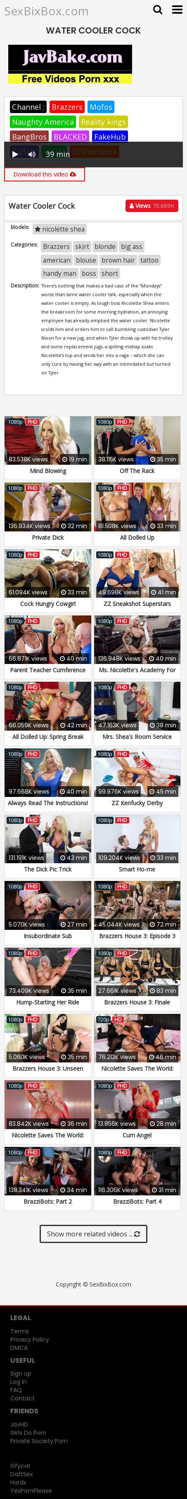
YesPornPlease (31, 1491)
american (57, 260)
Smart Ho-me (137, 869)
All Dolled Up (137, 537)
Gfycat (20, 1466)
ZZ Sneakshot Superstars (137, 604)
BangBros (29, 137)
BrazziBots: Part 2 (48, 1201)
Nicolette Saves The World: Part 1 (137, 1073)
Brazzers (67, 107)
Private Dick (48, 537)
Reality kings (103, 122)
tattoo (149, 260)
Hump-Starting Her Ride (47, 1002)
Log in (18, 1382)
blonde (105, 246)
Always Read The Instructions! (48, 803)
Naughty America (43, 122)
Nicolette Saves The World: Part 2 (48, 1139)
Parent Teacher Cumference (47, 670)
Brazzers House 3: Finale (137, 1002)
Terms (19, 1331)
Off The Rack (137, 471)
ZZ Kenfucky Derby (137, 803)
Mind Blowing (48, 471)
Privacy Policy (29, 1339)
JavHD (19, 1424)
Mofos (101, 107)
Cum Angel (137, 1135)
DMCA (19, 1348)
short (110, 273)
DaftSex (21, 1474)
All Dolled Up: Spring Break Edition (47, 741)
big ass (131, 246)
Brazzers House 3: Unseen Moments (47, 1073)
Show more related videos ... (93, 1233)
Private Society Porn (39, 1441)
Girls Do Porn (28, 1433)
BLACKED (70, 137)
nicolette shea (60, 229)
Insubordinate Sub (48, 936)
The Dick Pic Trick (47, 869)
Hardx (18, 1482)
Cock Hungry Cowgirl (48, 604)
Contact (22, 1398)
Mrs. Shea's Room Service (137, 737)
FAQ (16, 1390)
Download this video (44, 174)
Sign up (20, 1373)
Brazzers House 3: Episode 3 (137, 936)
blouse (86, 260)
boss (89, 273)
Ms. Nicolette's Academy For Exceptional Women (137, 674)
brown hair (118, 260)
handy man (59, 273)
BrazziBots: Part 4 (137, 1201)
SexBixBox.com (46, 11)
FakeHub (110, 137)
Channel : (28, 107)
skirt (82, 246)
